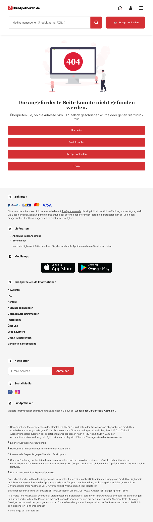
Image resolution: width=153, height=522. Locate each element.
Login (77, 166)
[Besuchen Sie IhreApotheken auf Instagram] (17, 392)
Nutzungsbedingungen (20, 307)
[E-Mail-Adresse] (30, 371)
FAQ (10, 295)
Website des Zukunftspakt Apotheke (95, 410)
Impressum (14, 319)
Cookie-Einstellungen (19, 337)
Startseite (76, 130)
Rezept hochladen (77, 154)
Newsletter (14, 290)
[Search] (96, 23)
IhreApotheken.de (71, 211)
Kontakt (12, 301)
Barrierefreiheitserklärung (22, 343)
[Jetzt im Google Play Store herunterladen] (95, 268)
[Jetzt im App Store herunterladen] (58, 268)
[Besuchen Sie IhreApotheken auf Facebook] (10, 392)
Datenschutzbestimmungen (23, 313)
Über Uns (13, 325)
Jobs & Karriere (16, 331)
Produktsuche (76, 142)
